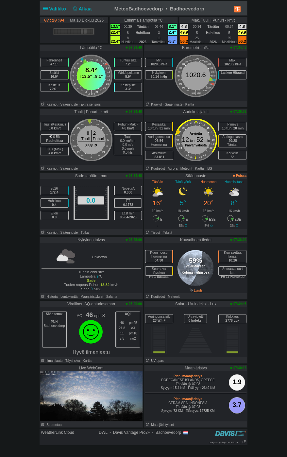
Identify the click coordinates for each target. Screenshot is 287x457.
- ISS (208, 168)
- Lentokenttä (68, 296)
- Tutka (84, 232)
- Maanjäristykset (90, 296)
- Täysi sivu (71, 361)
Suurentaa (51, 425)
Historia (49, 296)
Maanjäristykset (159, 425)
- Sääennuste (68, 104)
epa (99, 315)
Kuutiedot (154, 168)
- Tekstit (166, 232)
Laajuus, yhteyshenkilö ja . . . (227, 442)
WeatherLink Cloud (57, 432)
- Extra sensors (90, 104)
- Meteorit (185, 168)
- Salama (110, 296)
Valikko (56, 8)
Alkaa (81, 8)
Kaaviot (49, 104)
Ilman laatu (51, 361)
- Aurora (171, 168)
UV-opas (154, 361)
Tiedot (152, 232)
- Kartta (188, 104)
